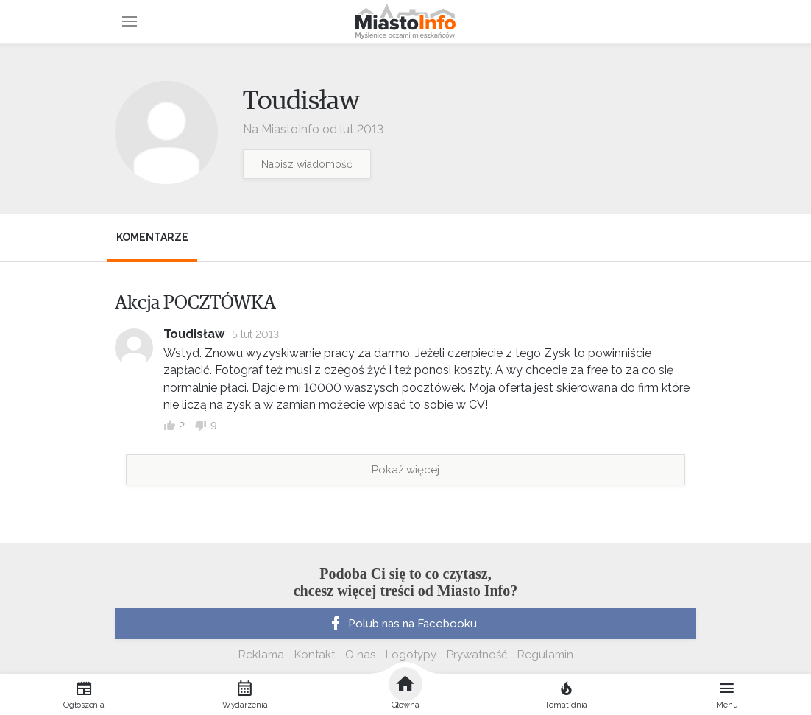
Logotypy (411, 654)
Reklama (261, 654)
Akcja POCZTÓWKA (195, 302)
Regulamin (545, 654)
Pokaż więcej (405, 469)
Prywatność (477, 654)
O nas (360, 654)
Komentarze (152, 237)
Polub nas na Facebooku (402, 623)
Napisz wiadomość (307, 164)
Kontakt (314, 654)
